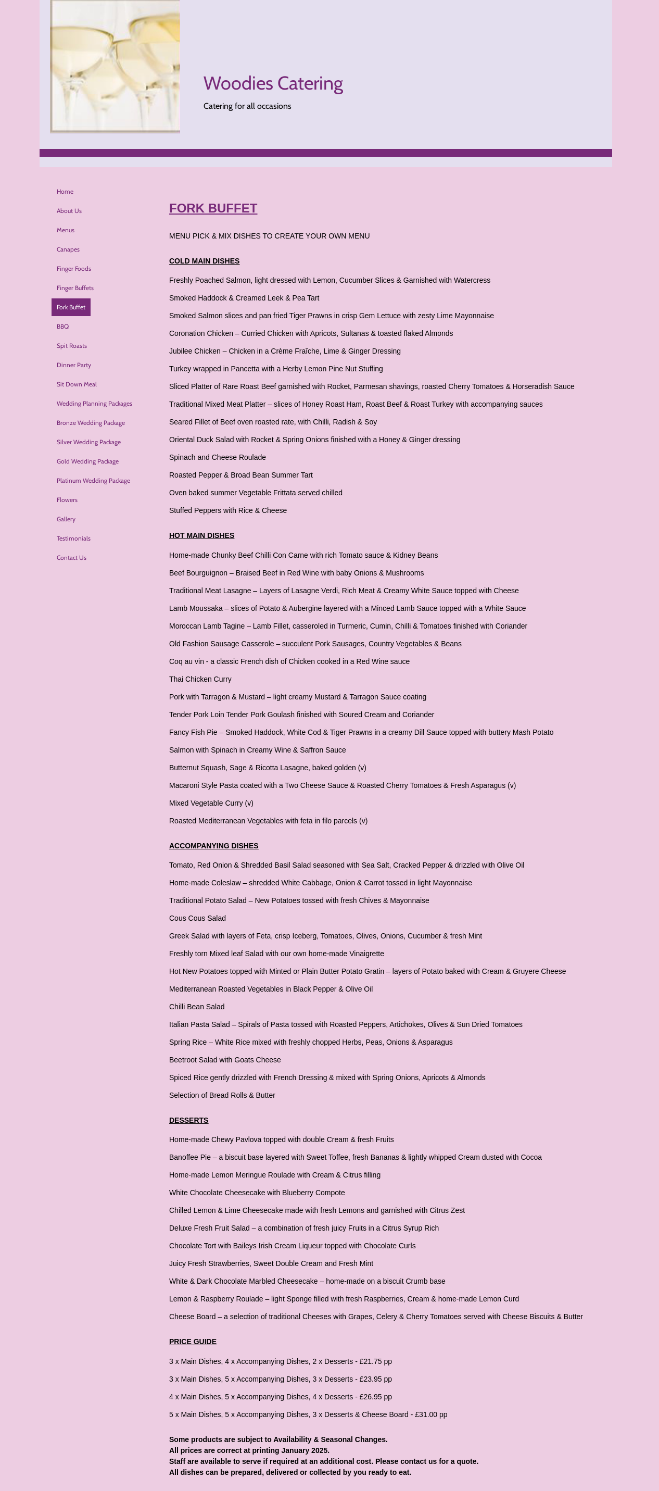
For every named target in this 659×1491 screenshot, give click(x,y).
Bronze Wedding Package (91, 423)
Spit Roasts (72, 345)
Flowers (67, 500)
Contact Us (71, 557)
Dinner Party (74, 365)
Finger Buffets (75, 288)
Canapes (68, 249)
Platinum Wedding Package (93, 480)
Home (65, 191)
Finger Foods (74, 268)
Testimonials (74, 538)
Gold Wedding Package (88, 461)
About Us (69, 211)
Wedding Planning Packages (94, 403)
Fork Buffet (71, 307)
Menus (65, 230)
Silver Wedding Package (89, 442)
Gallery (66, 519)
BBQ (63, 326)
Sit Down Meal (77, 384)
